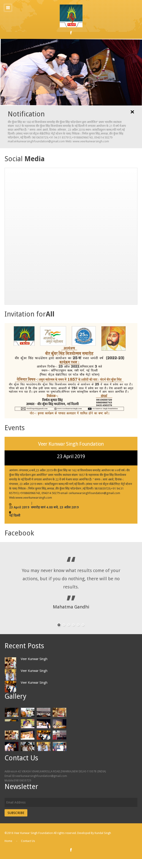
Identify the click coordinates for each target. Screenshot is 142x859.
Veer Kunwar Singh (34, 659)
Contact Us (28, 841)
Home (8, 841)
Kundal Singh (103, 833)
